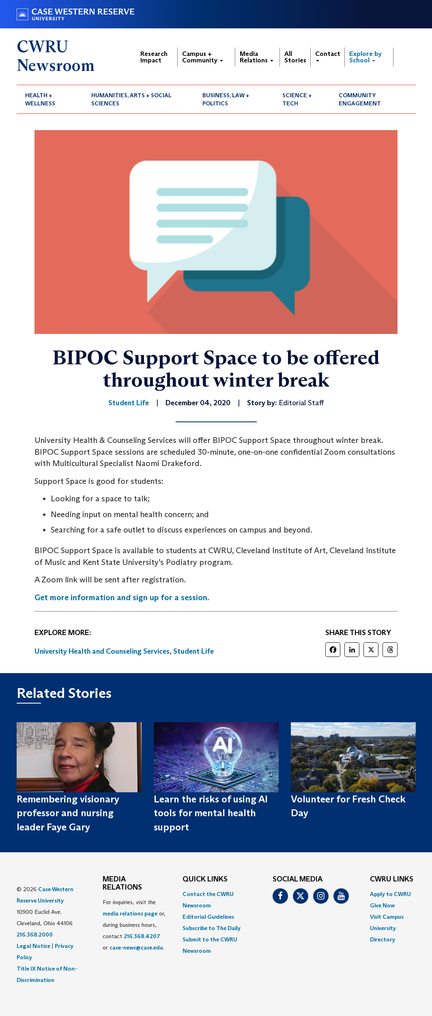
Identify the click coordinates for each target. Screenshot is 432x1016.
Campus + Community (202, 57)
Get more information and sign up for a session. (121, 597)
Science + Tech (297, 99)
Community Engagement (360, 99)
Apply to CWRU (390, 894)
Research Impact (154, 57)
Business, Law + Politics (225, 99)
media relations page (130, 913)
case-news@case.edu (136, 947)
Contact (327, 56)
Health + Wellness (40, 99)
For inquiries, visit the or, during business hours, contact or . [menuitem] (134, 924)
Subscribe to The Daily (212, 928)
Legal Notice (33, 946)
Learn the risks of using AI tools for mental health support (211, 813)
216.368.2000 (35, 934)
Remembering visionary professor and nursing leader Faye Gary (68, 813)
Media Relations (256, 57)
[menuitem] (50, 99)
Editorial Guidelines (208, 916)
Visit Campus (387, 916)
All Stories (295, 57)
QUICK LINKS (205, 879)
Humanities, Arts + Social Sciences (131, 99)
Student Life (193, 651)
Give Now (382, 905)
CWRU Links (391, 879)
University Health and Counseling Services (102, 651)
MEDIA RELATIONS (122, 883)
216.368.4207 (142, 936)
